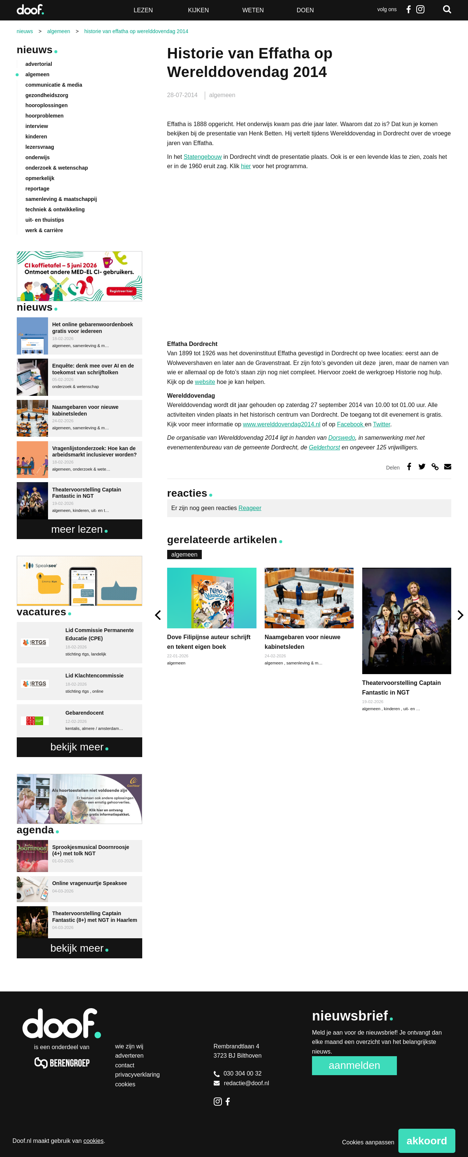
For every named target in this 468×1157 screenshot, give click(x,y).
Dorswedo (341, 438)
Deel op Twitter (422, 466)
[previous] (158, 615)
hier (246, 166)
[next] (459, 615)
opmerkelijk (39, 178)
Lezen (143, 10)
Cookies (125, 1084)
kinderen (392, 708)
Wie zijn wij (129, 1046)
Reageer (250, 508)
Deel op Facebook (409, 466)
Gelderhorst (324, 447)
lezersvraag (39, 147)
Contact (124, 1065)
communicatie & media (53, 85)
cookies (93, 1141)
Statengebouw (203, 157)
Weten (253, 10)
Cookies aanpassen (368, 1142)
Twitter (381, 424)
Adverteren (129, 1055)
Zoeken (447, 9)
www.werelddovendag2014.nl (282, 424)
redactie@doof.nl (241, 1083)
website (205, 382)
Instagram (420, 9)
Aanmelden (355, 1065)
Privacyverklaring (137, 1074)
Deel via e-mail (447, 466)
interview (36, 126)
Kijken (198, 10)
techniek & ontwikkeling (55, 209)
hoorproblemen (44, 116)
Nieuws (35, 49)
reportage (37, 189)
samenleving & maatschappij (312, 663)
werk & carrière (44, 230)
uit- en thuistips (417, 708)
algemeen (222, 95)
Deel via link (435, 466)
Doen (305, 10)
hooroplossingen (46, 105)
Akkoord (427, 1141)
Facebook (408, 9)
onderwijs (37, 157)
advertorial (38, 64)
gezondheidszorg (46, 95)
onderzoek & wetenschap (56, 168)
